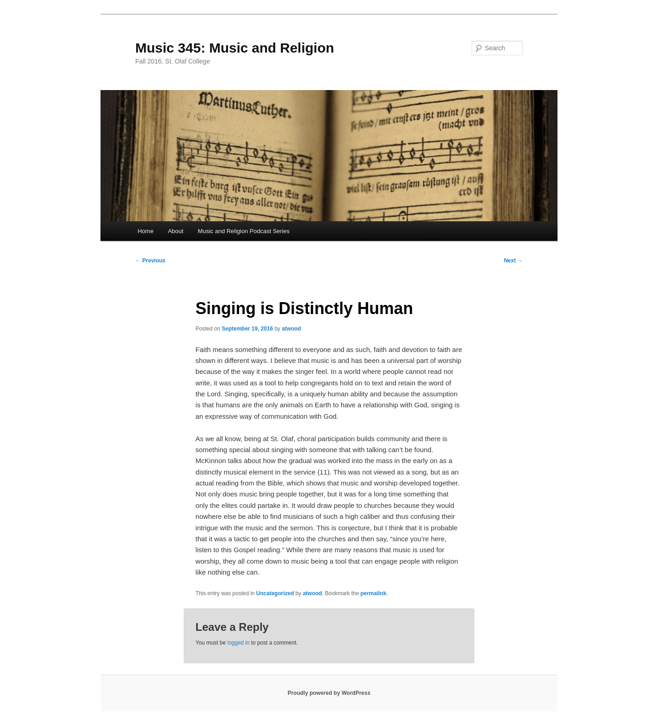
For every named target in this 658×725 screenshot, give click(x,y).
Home (146, 231)
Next (513, 260)
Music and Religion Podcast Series (244, 231)
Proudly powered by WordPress (328, 693)
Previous (150, 260)
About (175, 231)
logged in (238, 643)
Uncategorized (275, 593)
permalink (374, 593)
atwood (291, 328)
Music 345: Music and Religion (234, 47)
